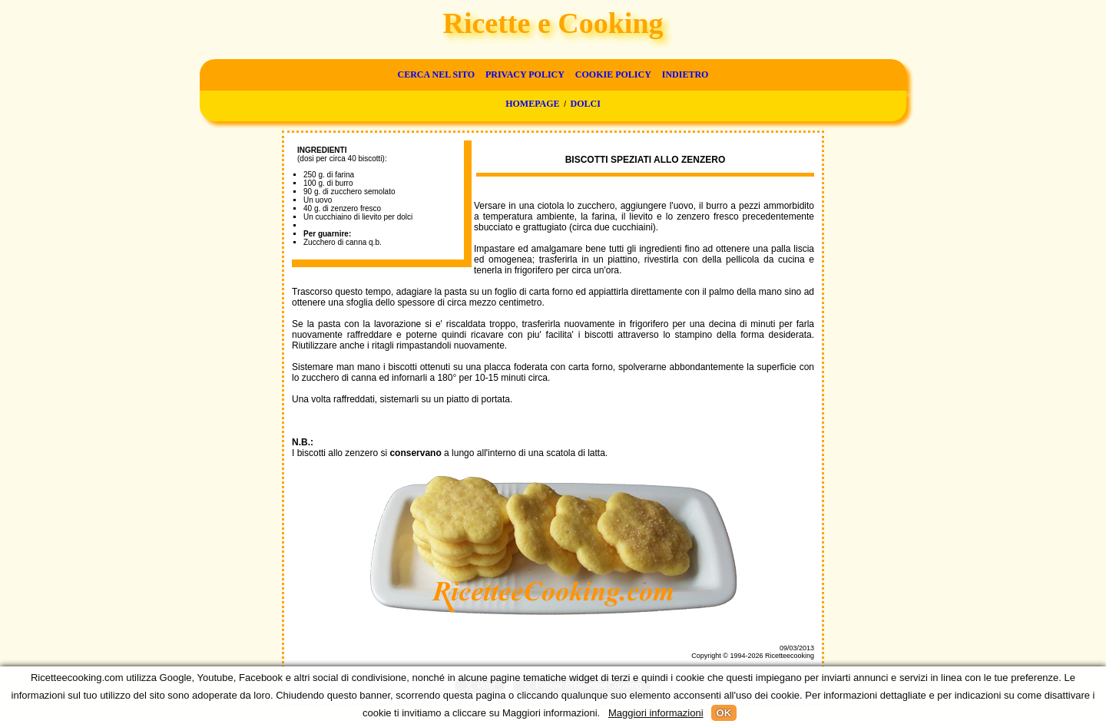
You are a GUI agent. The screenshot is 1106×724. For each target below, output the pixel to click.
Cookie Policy (613, 74)
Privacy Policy (525, 74)
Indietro (685, 74)
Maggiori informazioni (656, 713)
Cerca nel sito (436, 74)
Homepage (532, 103)
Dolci (586, 103)
